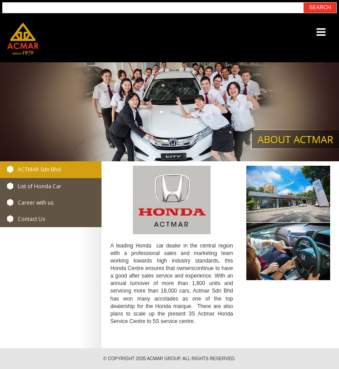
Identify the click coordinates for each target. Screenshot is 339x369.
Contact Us (31, 219)
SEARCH (320, 7)
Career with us (35, 202)
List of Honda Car (39, 186)
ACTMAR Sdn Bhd (39, 169)
